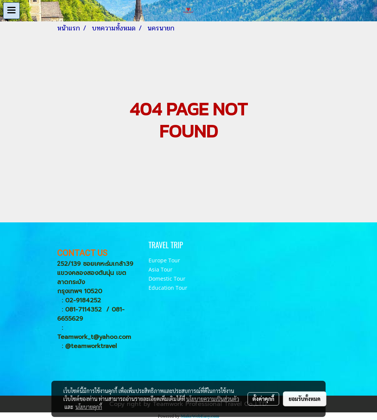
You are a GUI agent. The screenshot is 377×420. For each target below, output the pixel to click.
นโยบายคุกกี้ (88, 406)
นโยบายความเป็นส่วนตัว (212, 398)
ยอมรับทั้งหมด (305, 398)
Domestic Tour (167, 278)
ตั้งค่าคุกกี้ (263, 398)
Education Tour (168, 287)
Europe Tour (164, 260)
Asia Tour (161, 269)
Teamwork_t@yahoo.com (94, 337)
